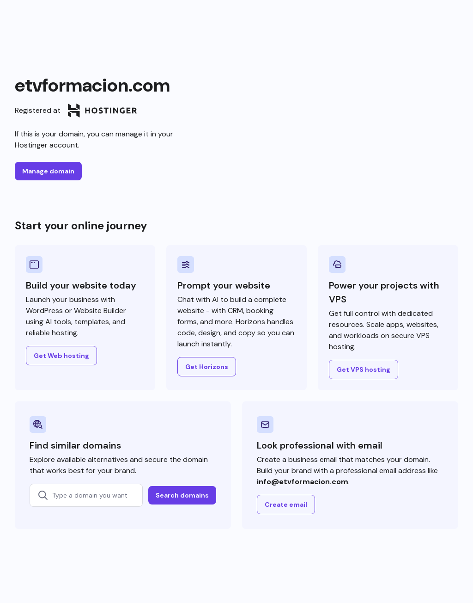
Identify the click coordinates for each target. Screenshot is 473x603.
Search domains (182, 495)
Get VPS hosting (363, 369)
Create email (286, 504)
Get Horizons (206, 367)
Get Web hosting (61, 355)
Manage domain (48, 171)
